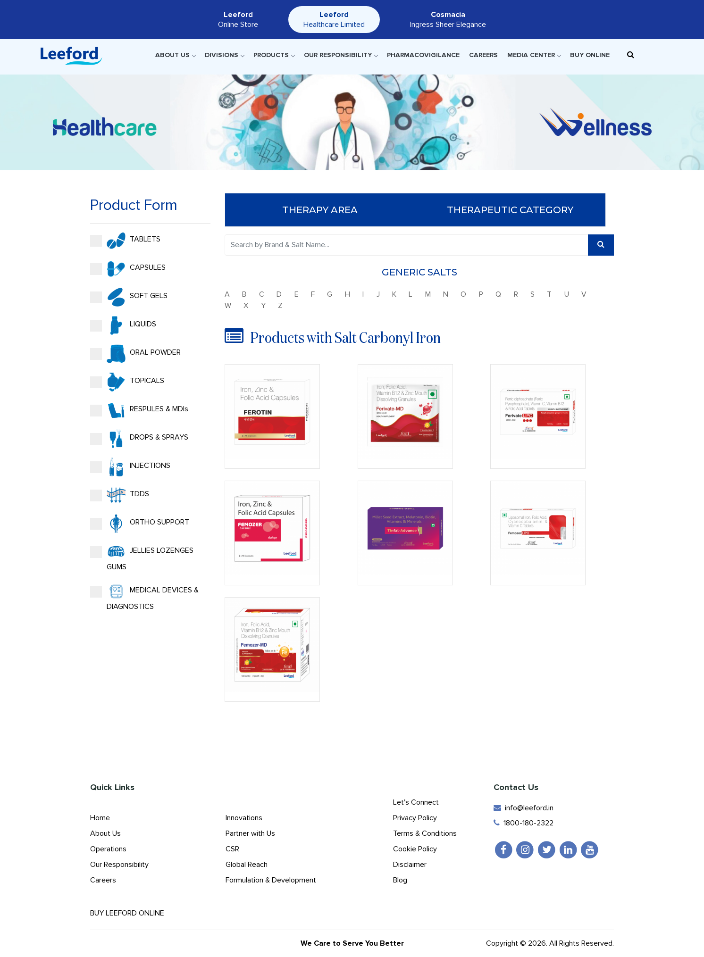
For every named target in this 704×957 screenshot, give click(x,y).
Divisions (224, 55)
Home (100, 818)
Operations (108, 849)
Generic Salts (420, 272)
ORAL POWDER (134, 353)
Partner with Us (250, 833)
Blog (400, 880)
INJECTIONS (129, 467)
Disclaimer (410, 864)
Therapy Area (321, 210)
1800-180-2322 (523, 823)
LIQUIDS (122, 325)
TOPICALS (126, 382)
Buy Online (590, 55)
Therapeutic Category (511, 210)
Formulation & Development (271, 880)
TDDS (118, 495)
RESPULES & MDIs (138, 410)
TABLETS (124, 240)
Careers (483, 55)
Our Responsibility (340, 55)
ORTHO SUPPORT (138, 523)
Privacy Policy (415, 818)
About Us (175, 55)
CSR (232, 849)
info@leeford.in (523, 808)
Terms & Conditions (425, 833)
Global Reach (247, 864)
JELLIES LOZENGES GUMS (141, 557)
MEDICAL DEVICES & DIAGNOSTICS (143, 596)
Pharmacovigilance (423, 55)
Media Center (534, 55)
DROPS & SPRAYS (138, 438)
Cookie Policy (415, 849)
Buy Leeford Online (135, 913)
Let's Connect (416, 802)
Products (273, 55)
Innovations (244, 818)
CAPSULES (127, 268)
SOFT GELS (128, 297)
